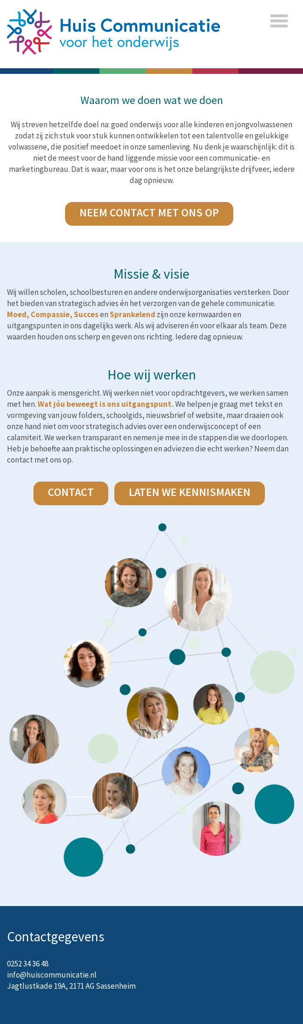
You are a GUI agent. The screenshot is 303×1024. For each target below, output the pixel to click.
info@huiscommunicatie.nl (52, 975)
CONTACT (71, 492)
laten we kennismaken (189, 492)
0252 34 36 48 (27, 964)
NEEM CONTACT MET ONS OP (149, 212)
